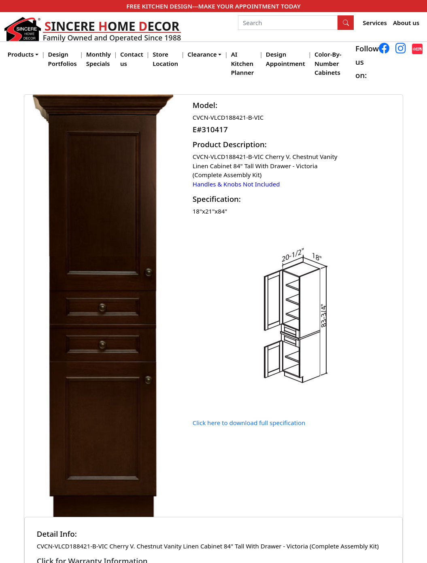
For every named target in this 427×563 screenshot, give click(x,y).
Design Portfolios (62, 59)
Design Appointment (285, 59)
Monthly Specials (98, 59)
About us (406, 23)
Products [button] (21, 54)
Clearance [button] (202, 54)
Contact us (131, 59)
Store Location (165, 59)
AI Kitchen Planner (242, 63)
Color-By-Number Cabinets (328, 63)
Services (375, 23)
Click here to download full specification (249, 423)
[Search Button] (346, 22)
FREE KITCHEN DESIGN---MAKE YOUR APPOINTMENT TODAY (213, 6)
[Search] (288, 22)
